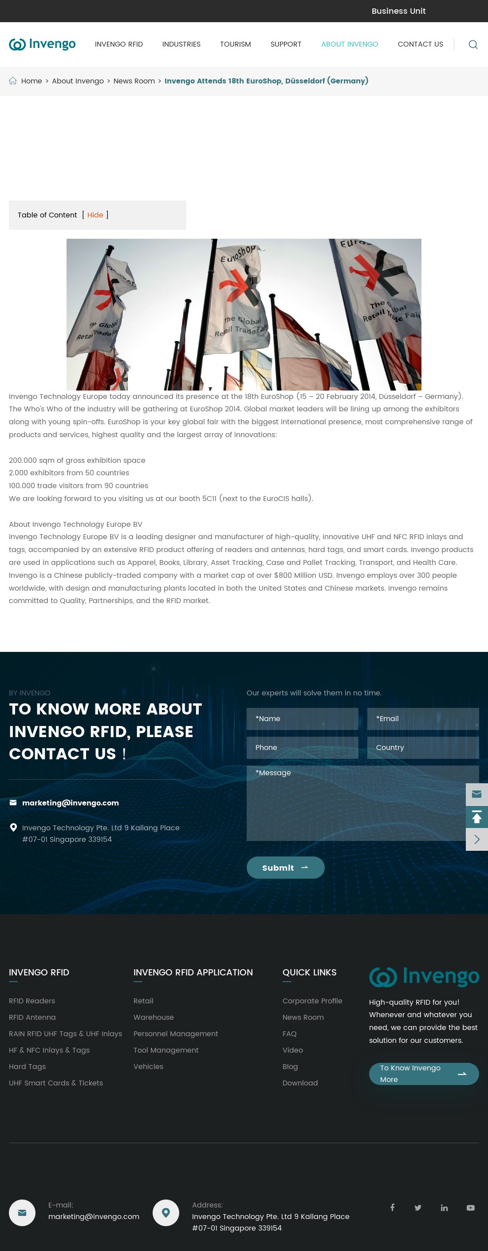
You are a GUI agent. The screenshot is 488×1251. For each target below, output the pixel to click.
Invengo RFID (119, 44)
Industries (181, 44)
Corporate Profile (312, 1001)
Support (286, 44)
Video (293, 1050)
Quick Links (310, 973)
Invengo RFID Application (193, 973)
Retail (143, 1001)
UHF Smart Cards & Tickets (56, 1083)
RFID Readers (32, 1001)
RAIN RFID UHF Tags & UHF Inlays (65, 1034)
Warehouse (154, 1017)
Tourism (235, 44)
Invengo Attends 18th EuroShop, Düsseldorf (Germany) (267, 81)
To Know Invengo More (424, 1074)
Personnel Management (176, 1034)
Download (300, 1083)
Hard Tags (27, 1067)
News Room (134, 81)
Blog (290, 1067)
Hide (95, 215)
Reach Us (30, 1181)
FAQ (290, 1034)
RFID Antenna (32, 1017)
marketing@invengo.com (55, 11)
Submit (285, 868)
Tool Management (166, 1050)
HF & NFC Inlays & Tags (49, 1050)
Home (31, 81)
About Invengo (349, 44)
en (471, 10)
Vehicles (148, 1067)
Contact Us (420, 44)
